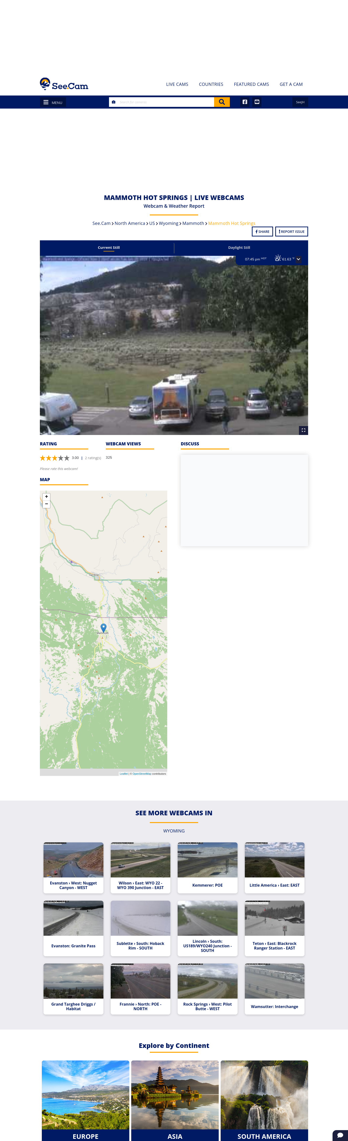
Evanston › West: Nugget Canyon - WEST (75, 881)
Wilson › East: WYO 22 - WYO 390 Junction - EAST (141, 881)
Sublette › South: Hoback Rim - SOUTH (141, 941)
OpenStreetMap (142, 770)
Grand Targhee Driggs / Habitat (75, 1001)
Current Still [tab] (110, 247)
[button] (296, 259)
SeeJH (300, 102)
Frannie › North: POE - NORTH (141, 1001)
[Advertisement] (174, 36)
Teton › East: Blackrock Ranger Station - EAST (273, 941)
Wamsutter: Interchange (273, 1001)
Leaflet (124, 770)
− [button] (46, 501)
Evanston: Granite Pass (75, 941)
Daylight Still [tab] (238, 247)
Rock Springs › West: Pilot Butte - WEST (207, 1001)
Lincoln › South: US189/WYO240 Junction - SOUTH (207, 941)
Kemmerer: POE (207, 881)
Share (262, 231)
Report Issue (291, 231)
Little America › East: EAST (273, 881)
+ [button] (46, 494)
